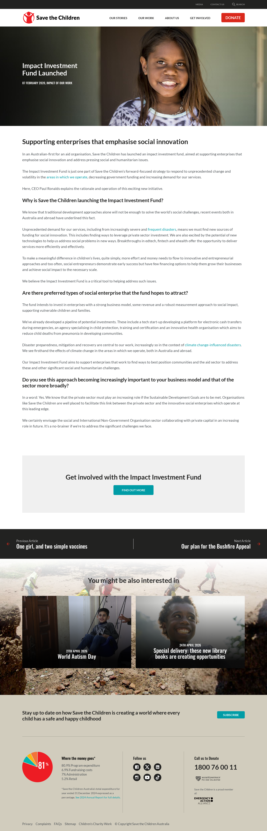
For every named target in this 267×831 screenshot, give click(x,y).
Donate (233, 17)
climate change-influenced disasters (213, 345)
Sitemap (70, 824)
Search (238, 4)
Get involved (200, 18)
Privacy (27, 824)
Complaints (43, 824)
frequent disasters (162, 229)
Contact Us (217, 4)
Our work (146, 18)
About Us (172, 18)
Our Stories (118, 18)
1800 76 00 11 (215, 767)
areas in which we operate (67, 177)
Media (199, 4)
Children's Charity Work (95, 824)
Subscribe (231, 715)
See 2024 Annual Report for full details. (98, 797)
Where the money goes (78, 758)
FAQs (58, 824)
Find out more (133, 490)
